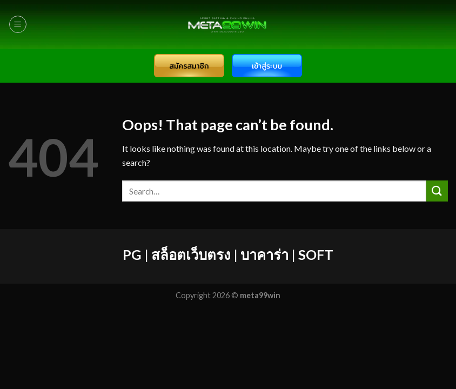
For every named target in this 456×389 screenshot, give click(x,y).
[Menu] (17, 24)
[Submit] (437, 191)
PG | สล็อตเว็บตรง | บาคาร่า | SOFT (228, 254)
